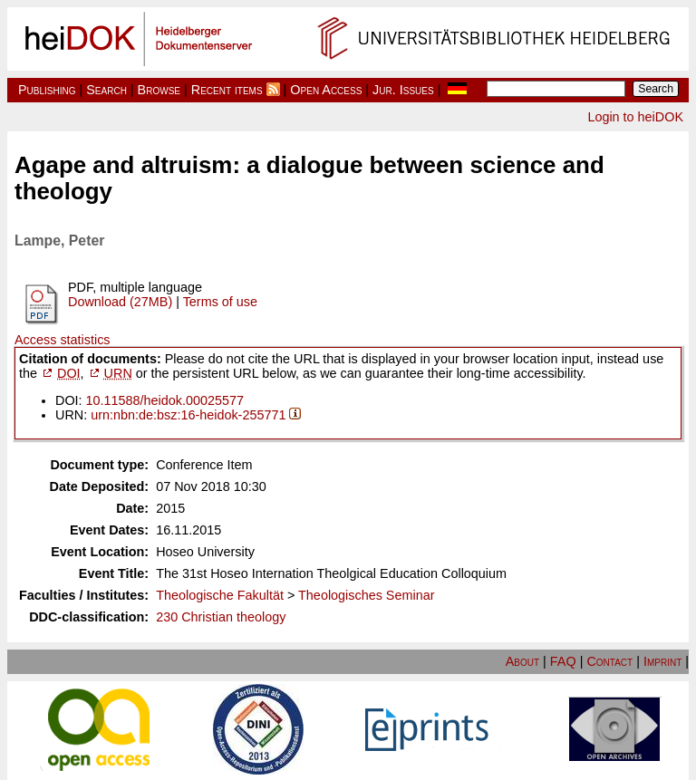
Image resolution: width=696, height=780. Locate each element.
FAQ (563, 661)
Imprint (662, 661)
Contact (609, 661)
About (522, 661)
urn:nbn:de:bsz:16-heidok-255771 (188, 415)
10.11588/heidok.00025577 (165, 400)
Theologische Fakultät (220, 595)
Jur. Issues (403, 89)
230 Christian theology (220, 617)
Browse (159, 89)
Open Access (326, 89)
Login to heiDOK (635, 117)
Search (106, 89)
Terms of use (220, 301)
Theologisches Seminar (366, 595)
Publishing (47, 89)
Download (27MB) (120, 301)
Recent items (227, 89)
